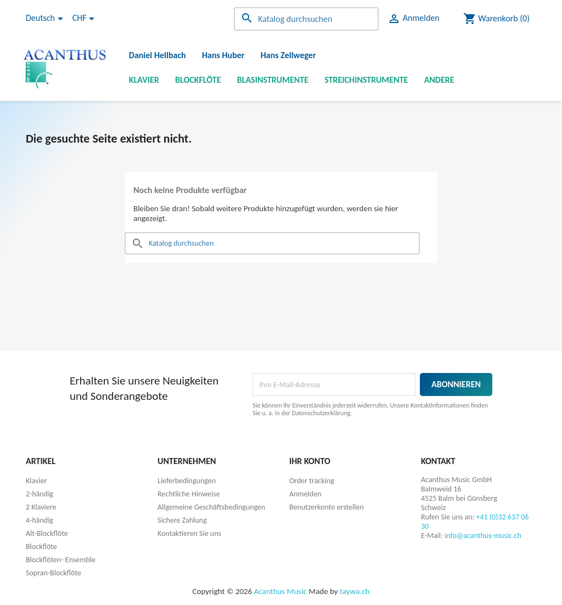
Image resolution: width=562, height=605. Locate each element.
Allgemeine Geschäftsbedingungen (211, 507)
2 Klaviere (41, 507)
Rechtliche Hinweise (189, 494)
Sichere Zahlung (182, 520)
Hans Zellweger (288, 55)
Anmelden (305, 494)
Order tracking (311, 480)
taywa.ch (354, 591)
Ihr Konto (309, 461)
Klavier (144, 80)
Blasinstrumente (272, 80)
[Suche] (306, 19)
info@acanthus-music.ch (483, 535)
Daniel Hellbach (157, 55)
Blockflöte (198, 80)
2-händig (39, 494)
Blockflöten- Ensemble (60, 559)
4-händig (39, 520)
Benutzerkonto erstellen (326, 507)
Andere (439, 80)
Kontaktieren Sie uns (189, 533)
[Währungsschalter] (85, 18)
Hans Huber (223, 55)
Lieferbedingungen (187, 480)
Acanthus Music (280, 591)
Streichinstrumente (366, 80)
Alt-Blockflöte (47, 533)
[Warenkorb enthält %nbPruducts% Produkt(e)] (496, 18)
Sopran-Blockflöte (53, 573)
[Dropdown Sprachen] (46, 18)
